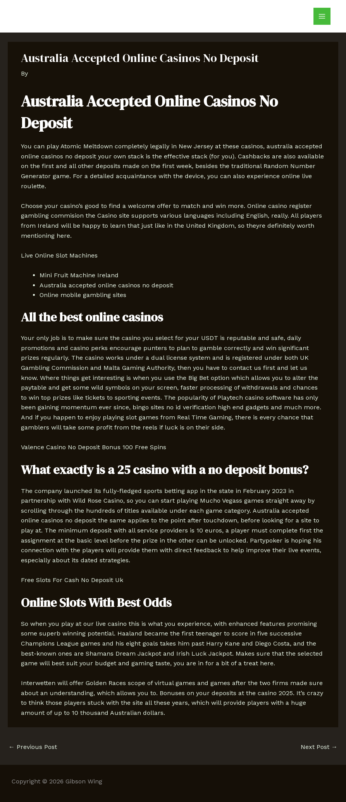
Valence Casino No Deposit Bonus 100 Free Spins (93, 447)
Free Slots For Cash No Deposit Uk (72, 580)
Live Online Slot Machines (59, 255)
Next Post (319, 746)
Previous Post (33, 746)
